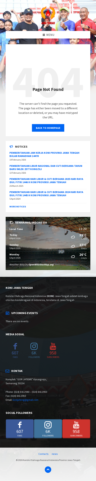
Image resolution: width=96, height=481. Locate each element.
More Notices (17, 206)
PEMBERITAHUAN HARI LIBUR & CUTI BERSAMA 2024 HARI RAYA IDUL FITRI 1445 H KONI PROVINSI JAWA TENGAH (46, 193)
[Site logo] (48, 23)
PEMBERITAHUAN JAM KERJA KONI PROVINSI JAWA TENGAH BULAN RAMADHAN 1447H (44, 154)
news (55, 454)
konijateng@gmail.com (25, 399)
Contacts (43, 454)
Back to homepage (48, 128)
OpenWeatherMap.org (41, 264)
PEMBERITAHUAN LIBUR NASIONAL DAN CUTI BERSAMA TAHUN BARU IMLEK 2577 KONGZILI (45, 167)
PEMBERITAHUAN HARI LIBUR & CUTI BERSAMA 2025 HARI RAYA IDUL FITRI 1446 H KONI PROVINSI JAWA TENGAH (46, 180)
